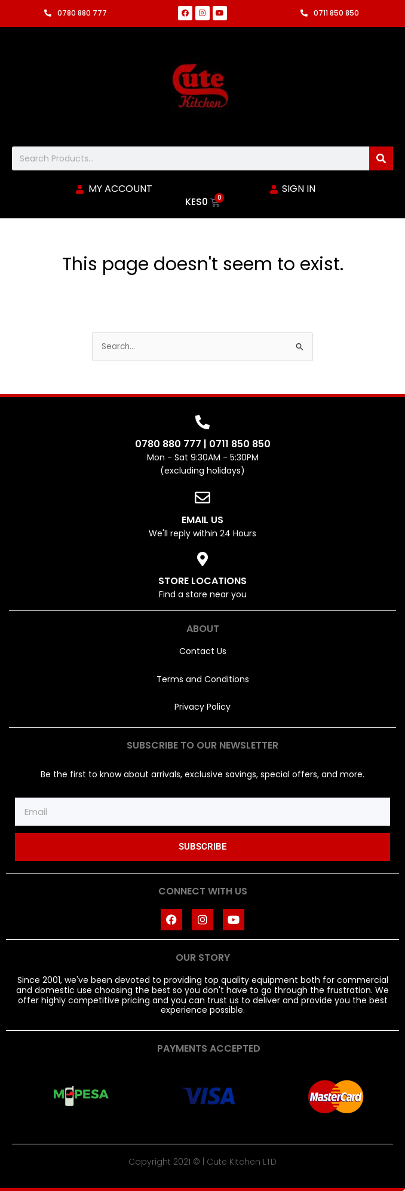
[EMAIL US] (202, 497)
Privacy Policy (202, 707)
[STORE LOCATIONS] (202, 559)
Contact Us (202, 651)
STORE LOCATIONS (202, 581)
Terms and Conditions (203, 679)
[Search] (381, 158)
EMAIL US (202, 520)
